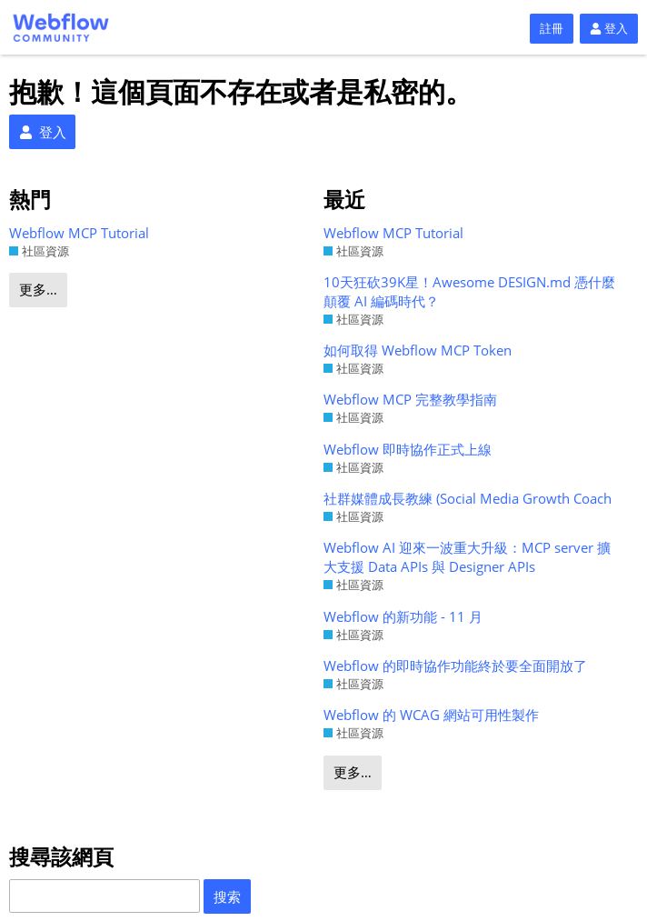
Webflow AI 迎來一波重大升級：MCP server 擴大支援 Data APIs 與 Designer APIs (467, 557)
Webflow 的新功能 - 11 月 (403, 616)
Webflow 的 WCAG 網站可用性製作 (431, 715)
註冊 (551, 28)
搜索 (227, 896)
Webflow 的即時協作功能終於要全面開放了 (455, 665)
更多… (38, 289)
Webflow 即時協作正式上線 (408, 449)
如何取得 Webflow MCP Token (418, 350)
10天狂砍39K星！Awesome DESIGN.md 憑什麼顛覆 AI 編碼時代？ (469, 291)
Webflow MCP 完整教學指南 (410, 399)
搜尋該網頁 (61, 857)
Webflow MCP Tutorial (79, 233)
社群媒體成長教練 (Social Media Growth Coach (468, 498)
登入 (609, 28)
